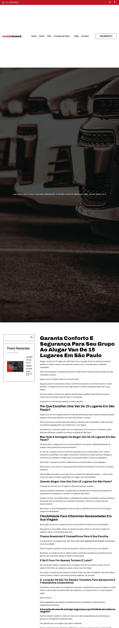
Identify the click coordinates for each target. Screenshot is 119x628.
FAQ (49, 36)
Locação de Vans (63, 36)
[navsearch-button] (19, 338)
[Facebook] (114, 2)
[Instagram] (109, 2)
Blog (76, 36)
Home (33, 36)
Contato (85, 36)
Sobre (41, 36)
